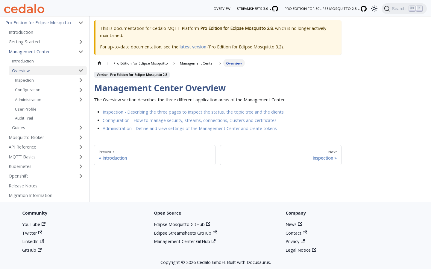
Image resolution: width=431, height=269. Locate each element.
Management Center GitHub (185, 241)
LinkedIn (33, 241)
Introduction (21, 32)
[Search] (404, 8)
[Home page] (99, 63)
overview (221, 8)
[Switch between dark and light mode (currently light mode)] (374, 8)
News (294, 224)
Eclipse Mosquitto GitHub (182, 224)
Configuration (27, 89)
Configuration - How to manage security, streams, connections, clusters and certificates (190, 120)
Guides (18, 127)
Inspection (24, 80)
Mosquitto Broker (26, 137)
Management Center (29, 51)
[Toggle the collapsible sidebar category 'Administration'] (81, 99)
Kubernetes (20, 166)
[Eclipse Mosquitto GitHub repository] (366, 8)
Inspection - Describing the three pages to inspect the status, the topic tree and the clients (193, 112)
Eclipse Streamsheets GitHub (185, 233)
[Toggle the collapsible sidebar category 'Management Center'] (81, 51)
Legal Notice (301, 250)
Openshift (18, 176)
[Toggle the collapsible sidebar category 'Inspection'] (81, 80)
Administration (28, 99)
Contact (296, 233)
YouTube (33, 224)
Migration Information (30, 195)
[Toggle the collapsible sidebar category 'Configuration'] (81, 89)
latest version (193, 47)
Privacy (295, 241)
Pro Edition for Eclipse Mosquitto (38, 22)
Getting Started (24, 42)
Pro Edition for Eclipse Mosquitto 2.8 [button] (321, 8)
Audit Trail (24, 118)
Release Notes (23, 186)
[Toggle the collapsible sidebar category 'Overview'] (81, 70)
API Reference (22, 147)
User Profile (26, 109)
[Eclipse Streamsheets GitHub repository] (278, 8)
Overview (21, 70)
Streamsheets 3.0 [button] (252, 8)
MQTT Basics (22, 157)
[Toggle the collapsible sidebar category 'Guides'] (81, 127)
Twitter (32, 233)
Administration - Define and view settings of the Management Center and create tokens (190, 128)
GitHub (32, 250)
